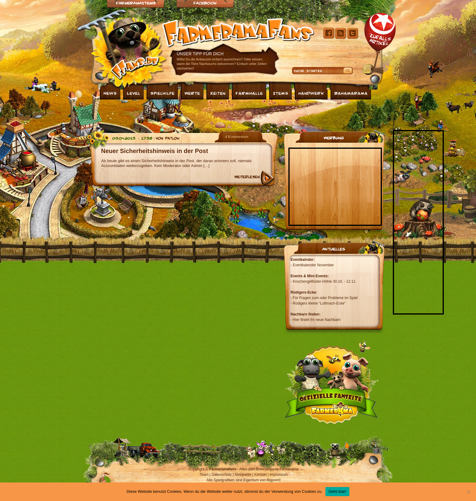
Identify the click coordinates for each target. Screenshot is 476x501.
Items (280, 93)
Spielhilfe (162, 93)
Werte (192, 93)
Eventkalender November (313, 265)
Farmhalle (249, 93)
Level (133, 93)
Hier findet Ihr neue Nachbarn (316, 320)
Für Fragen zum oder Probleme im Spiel (325, 298)
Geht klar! (337, 491)
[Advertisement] (237, 114)
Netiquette (243, 474)
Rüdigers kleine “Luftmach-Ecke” (319, 303)
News (110, 93)
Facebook (205, 3)
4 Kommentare (237, 136)
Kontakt (260, 474)
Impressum (278, 474)
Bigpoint (273, 480)
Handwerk (311, 93)
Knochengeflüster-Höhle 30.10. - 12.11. (324, 281)
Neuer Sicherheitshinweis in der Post (154, 151)
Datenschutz (222, 474)
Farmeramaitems (135, 3)
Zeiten (218, 93)
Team (204, 474)
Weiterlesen (247, 176)
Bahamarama (351, 93)
